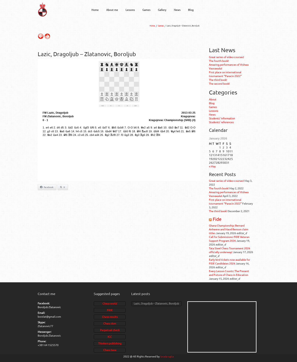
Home (95, 9)
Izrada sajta (167, 356)
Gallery (162, 9)
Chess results (110, 316)
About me (112, 9)
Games (146, 9)
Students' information (222, 118)
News (177, 9)
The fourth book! (219, 60)
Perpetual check (110, 330)
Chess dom (109, 323)
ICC (110, 336)
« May (212, 166)
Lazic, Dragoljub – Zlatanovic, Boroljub (156, 303)
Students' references (221, 122)
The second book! (219, 83)
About (212, 99)
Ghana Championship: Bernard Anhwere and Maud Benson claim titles (228, 229)
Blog (191, 9)
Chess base (109, 350)
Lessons (130, 9)
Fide (217, 219)
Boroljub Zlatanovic (49, 307)
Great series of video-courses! (226, 57)
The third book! (218, 79)
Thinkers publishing (109, 343)
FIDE (110, 310)
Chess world (109, 303)
